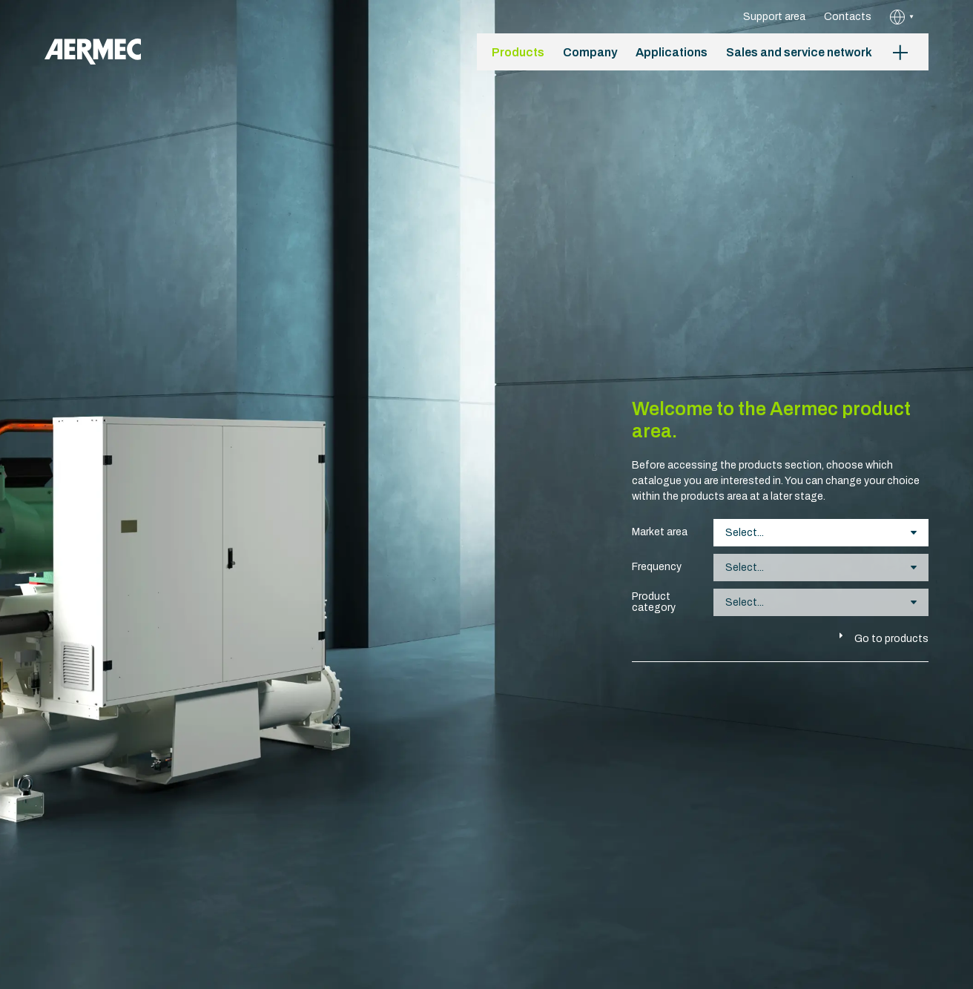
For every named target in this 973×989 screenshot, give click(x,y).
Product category (654, 602)
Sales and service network (799, 52)
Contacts (847, 16)
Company (590, 52)
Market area (659, 532)
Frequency (657, 566)
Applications (672, 52)
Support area (774, 16)
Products (518, 52)
